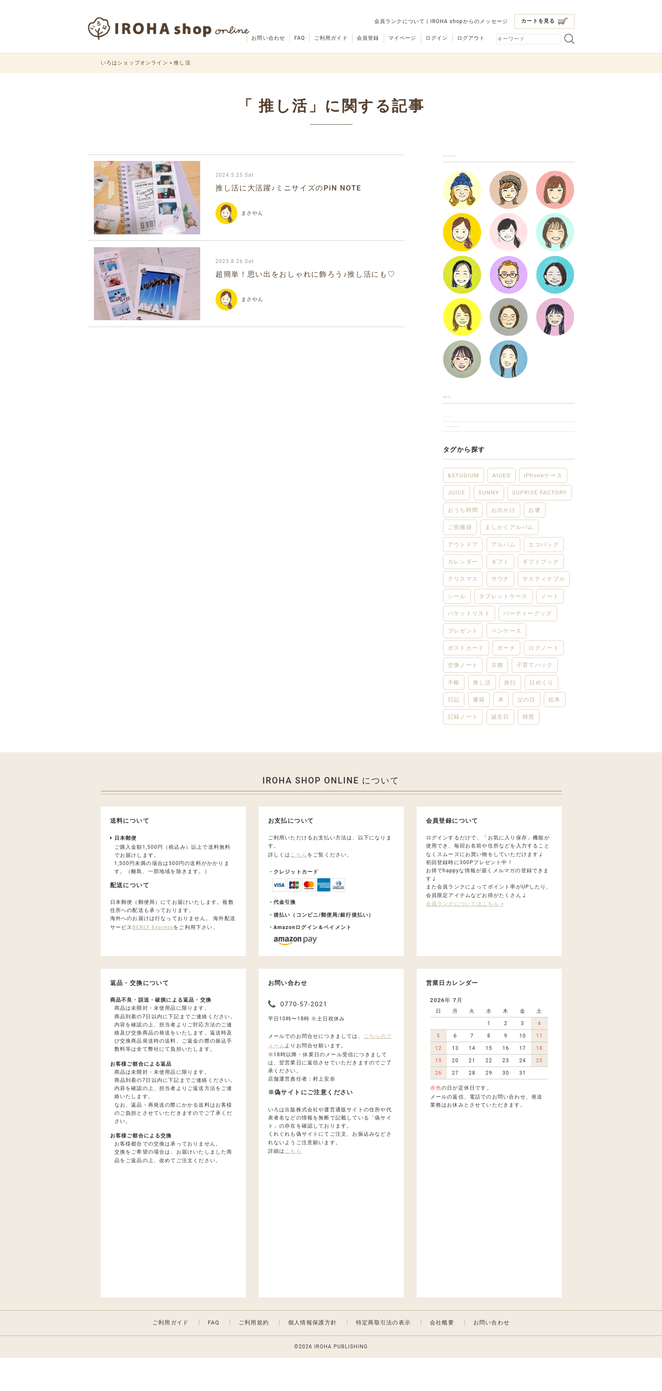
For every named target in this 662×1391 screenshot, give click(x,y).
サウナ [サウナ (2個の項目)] (500, 612)
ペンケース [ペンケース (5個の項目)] (506, 663)
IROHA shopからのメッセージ (469, 21)
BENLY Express (152, 960)
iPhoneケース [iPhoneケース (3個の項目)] (543, 508)
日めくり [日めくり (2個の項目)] (541, 715)
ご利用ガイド (331, 38)
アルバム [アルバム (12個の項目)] (503, 577)
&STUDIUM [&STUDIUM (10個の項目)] (463, 508)
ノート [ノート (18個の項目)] (550, 629)
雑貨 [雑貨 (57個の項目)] (528, 750)
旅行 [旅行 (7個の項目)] (510, 715)
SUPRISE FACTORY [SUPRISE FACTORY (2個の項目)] (539, 526)
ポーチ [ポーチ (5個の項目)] (506, 681)
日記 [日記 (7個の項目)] (454, 732)
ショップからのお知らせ (479, 456)
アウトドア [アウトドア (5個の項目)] (463, 577)
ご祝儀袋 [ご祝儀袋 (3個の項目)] (460, 560)
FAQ (299, 38)
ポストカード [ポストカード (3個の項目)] (466, 681)
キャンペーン (464, 438)
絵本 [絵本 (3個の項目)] (554, 732)
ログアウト (471, 38)
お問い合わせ (268, 38)
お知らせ (458, 410)
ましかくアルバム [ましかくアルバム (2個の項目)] (509, 560)
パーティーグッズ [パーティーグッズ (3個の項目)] (527, 646)
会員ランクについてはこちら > (465, 937)
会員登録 (368, 38)
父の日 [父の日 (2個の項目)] (526, 732)
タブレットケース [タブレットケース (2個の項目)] (503, 629)
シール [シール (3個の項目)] (457, 629)
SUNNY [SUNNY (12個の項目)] (488, 526)
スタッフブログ (469, 160)
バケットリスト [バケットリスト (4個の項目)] (469, 646)
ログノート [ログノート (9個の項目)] (543, 681)
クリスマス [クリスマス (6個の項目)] (463, 612)
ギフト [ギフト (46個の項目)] (500, 594)
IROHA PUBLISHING (341, 1379)
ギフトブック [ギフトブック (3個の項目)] (540, 594)
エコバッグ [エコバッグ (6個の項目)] (543, 577)
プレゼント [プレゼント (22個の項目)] (463, 663)
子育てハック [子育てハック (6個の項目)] (534, 698)
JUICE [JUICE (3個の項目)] (457, 526)
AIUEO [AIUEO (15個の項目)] (501, 508)
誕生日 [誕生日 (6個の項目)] (500, 750)
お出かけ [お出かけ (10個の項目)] (503, 543)
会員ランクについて (399, 21)
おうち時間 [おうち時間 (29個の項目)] (463, 543)
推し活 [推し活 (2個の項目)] (482, 715)
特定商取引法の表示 (383, 1355)
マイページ (402, 38)
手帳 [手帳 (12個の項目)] (454, 715)
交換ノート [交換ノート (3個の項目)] (463, 698)
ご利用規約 (254, 1355)
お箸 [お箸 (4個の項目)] (534, 543)
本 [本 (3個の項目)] (501, 732)
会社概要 (442, 1355)
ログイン (437, 38)
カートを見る (544, 21)
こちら (298, 888)
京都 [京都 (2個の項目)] (497, 698)
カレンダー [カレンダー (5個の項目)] (463, 594)
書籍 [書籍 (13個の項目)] (479, 732)
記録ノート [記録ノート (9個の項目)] (463, 750)
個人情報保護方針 (312, 1355)
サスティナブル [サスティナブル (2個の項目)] (543, 612)
